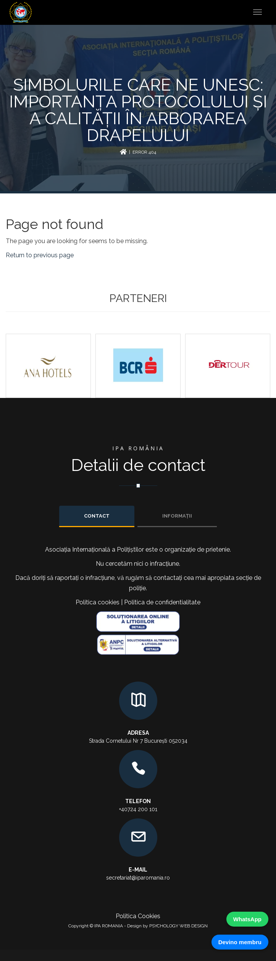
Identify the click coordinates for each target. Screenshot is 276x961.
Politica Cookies (138, 916)
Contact (97, 516)
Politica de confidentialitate (162, 602)
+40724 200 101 (138, 809)
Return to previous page (40, 255)
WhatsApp (247, 919)
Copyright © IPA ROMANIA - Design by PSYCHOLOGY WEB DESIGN (138, 926)
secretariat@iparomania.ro (138, 878)
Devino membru (239, 942)
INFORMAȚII (177, 516)
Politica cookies (97, 602)
